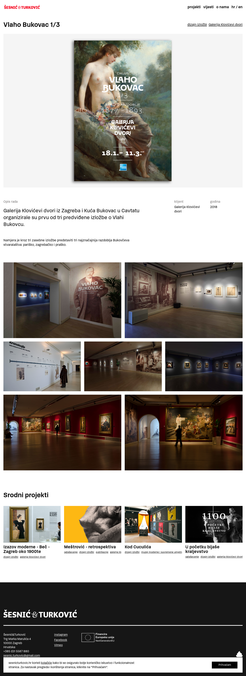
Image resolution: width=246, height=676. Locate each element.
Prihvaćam (224, 665)
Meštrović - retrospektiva (90, 547)
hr (233, 7)
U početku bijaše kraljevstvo (202, 549)
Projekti (194, 7)
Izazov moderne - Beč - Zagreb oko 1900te (26, 549)
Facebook (60, 640)
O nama (222, 7)
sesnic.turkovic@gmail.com (21, 655)
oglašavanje (71, 552)
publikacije (102, 552)
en (240, 7)
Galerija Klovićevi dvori (226, 24)
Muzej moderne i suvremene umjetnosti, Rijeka (167, 552)
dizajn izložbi (197, 24)
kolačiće (46, 663)
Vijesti (208, 7)
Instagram (61, 635)
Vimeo (58, 645)
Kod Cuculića (138, 547)
